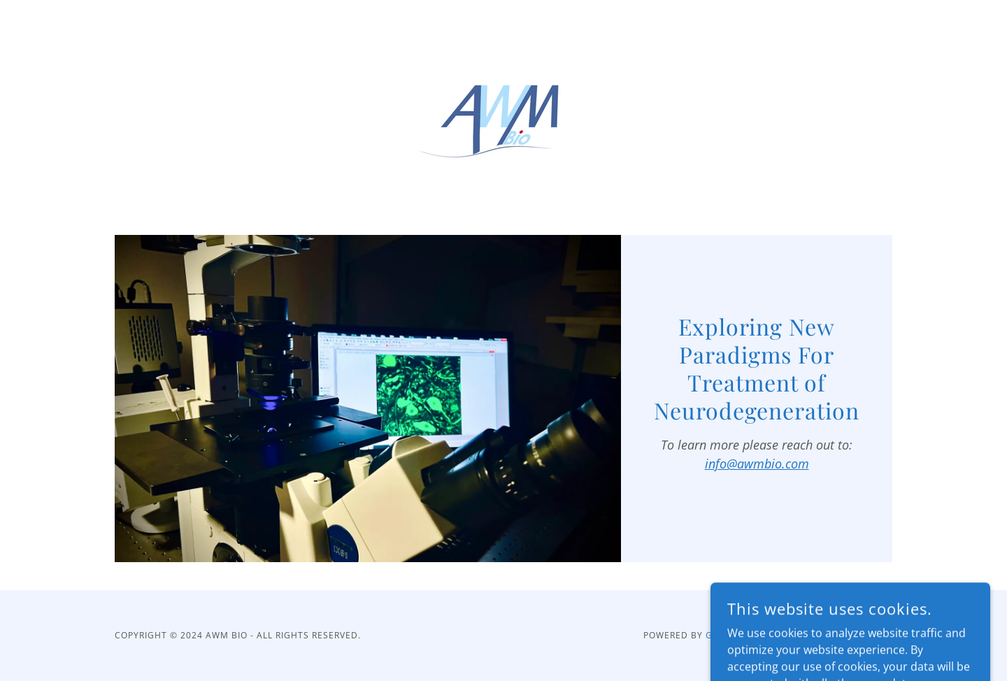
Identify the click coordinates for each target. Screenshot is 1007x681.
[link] (503, 107)
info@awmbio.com (757, 463)
